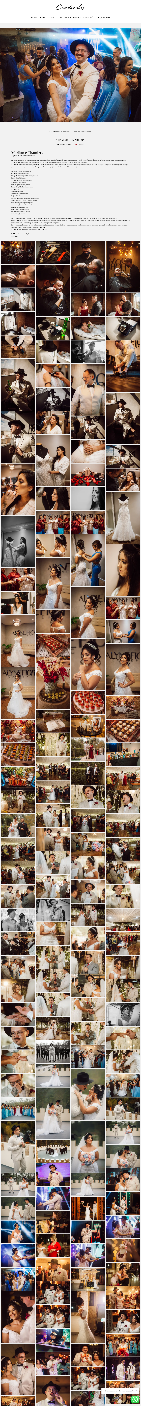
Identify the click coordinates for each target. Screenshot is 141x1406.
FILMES (77, 17)
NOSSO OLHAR (47, 17)
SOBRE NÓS (88, 17)
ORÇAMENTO (103, 17)
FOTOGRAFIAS (63, 17)
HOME (34, 17)
